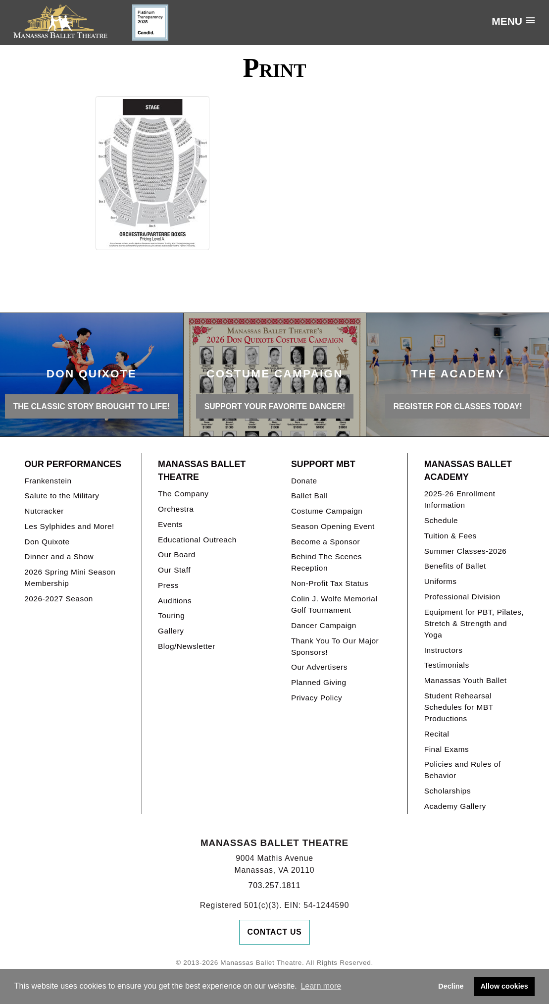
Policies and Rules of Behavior (462, 770)
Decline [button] (450, 986)
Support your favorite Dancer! (275, 406)
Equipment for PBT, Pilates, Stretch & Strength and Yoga (474, 623)
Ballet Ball (309, 495)
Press (168, 585)
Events (170, 524)
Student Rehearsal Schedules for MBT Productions (459, 707)
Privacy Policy (316, 697)
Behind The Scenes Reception (326, 562)
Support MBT (323, 464)
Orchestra (176, 509)
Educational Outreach (197, 539)
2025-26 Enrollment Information (460, 499)
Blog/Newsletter (186, 646)
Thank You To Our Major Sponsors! (335, 646)
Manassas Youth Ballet (465, 680)
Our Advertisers (319, 667)
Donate (304, 480)
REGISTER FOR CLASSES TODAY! (458, 406)
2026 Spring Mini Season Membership (69, 577)
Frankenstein (47, 480)
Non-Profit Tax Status (329, 583)
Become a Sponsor (325, 541)
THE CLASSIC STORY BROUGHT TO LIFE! (91, 406)
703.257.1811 (275, 885)
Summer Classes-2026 (465, 551)
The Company (183, 493)
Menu (507, 21)
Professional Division (462, 596)
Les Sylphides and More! (69, 526)
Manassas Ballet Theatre (202, 470)
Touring (171, 615)
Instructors (443, 650)
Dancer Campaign (323, 625)
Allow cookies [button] (504, 986)
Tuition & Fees (450, 535)
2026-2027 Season (58, 598)
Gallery (171, 631)
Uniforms (440, 581)
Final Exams (446, 749)
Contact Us (275, 932)
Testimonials (446, 665)
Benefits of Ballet (455, 566)
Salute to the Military (61, 495)
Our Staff (174, 570)
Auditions (175, 600)
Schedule (441, 520)
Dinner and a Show (59, 556)
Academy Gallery (455, 806)
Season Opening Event (333, 526)
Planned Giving (319, 682)
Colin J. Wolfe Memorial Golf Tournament (334, 604)
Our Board (177, 554)
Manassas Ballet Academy (468, 470)
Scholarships (447, 791)
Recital (436, 734)
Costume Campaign (327, 511)
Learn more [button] (320, 986)
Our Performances (72, 464)
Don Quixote (46, 541)
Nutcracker (44, 511)
